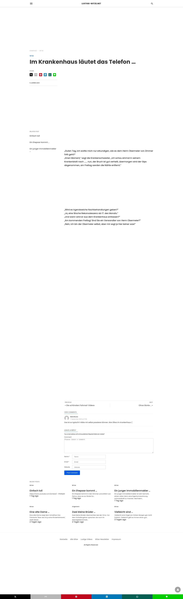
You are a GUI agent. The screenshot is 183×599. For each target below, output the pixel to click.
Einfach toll (35, 136)
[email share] (35, 74)
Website (67, 470)
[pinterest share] (40, 74)
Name (67, 459)
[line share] (54, 74)
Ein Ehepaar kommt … (39, 142)
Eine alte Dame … (39, 514)
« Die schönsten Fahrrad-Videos (80, 405)
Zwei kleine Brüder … (83, 514)
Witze (41, 51)
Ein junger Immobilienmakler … (43, 150)
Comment (67, 437)
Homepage (33, 51)
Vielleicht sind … (123, 514)
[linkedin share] (45, 74)
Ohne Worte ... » (146, 405)
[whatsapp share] (49, 74)
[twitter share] (31, 74)
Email (66, 464)
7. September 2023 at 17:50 (78, 419)
